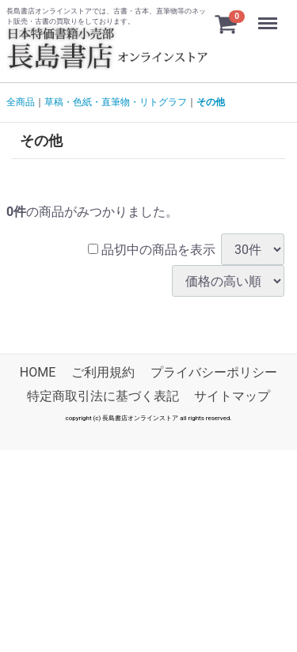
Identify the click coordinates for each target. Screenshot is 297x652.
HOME (37, 372)
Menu (269, 16)
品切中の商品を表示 (151, 249)
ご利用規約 (103, 372)
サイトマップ (232, 396)
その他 (210, 102)
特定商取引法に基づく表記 (103, 396)
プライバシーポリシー (213, 372)
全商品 (20, 102)
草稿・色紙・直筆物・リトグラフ (115, 102)
